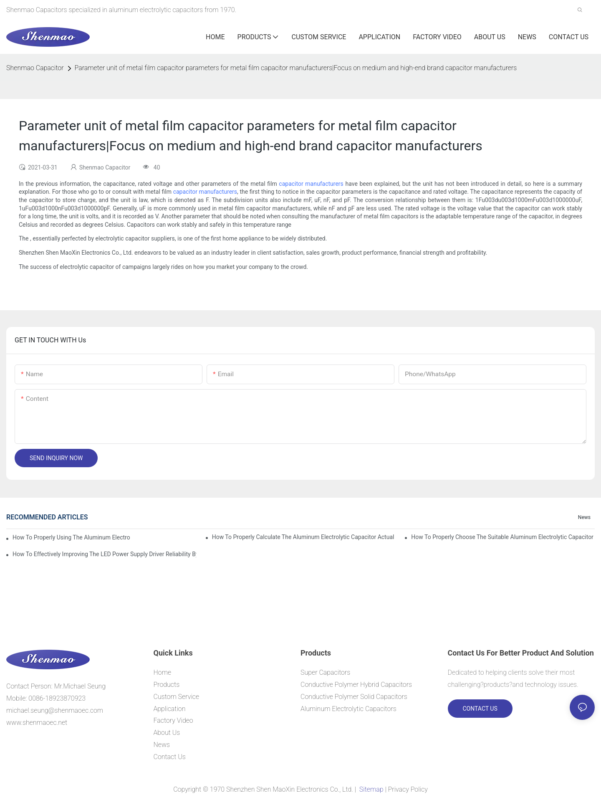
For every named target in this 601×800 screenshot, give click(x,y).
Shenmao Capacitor (35, 68)
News (584, 517)
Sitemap (371, 789)
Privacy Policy (408, 789)
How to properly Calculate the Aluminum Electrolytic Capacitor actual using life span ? (304, 537)
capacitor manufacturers (311, 183)
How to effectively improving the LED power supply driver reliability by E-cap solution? (104, 554)
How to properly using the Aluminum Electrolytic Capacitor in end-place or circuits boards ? (71, 537)
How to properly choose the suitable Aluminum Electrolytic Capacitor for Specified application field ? (503, 537)
